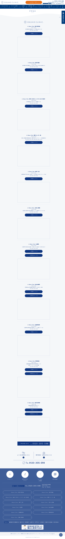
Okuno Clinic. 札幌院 (17, 507)
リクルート (9, 475)
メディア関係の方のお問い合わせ (24, 533)
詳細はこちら (34, 33)
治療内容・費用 (31, 6)
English (53, 533)
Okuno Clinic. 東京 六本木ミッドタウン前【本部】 (17, 497)
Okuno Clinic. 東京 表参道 (17, 492)
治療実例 (23, 6)
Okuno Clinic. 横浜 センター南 (47, 497)
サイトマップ (47, 533)
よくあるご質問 (49, 6)
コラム (24, 476)
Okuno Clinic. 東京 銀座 (47, 492)
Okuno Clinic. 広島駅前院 (17, 512)
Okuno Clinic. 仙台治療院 (47, 507)
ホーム (60, 17)
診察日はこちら (33, 255)
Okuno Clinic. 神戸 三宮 (17, 502)
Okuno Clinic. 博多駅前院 (47, 512)
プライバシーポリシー (38, 533)
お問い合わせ (13, 533)
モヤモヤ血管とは (14, 6)
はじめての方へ (5, 6)
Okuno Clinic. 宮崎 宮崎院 (17, 517)
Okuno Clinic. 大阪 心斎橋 (47, 502)
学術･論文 (55, 475)
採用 (62, 6)
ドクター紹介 (40, 6)
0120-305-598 (40, 443)
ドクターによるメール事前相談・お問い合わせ (34, 2)
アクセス (57, 6)
